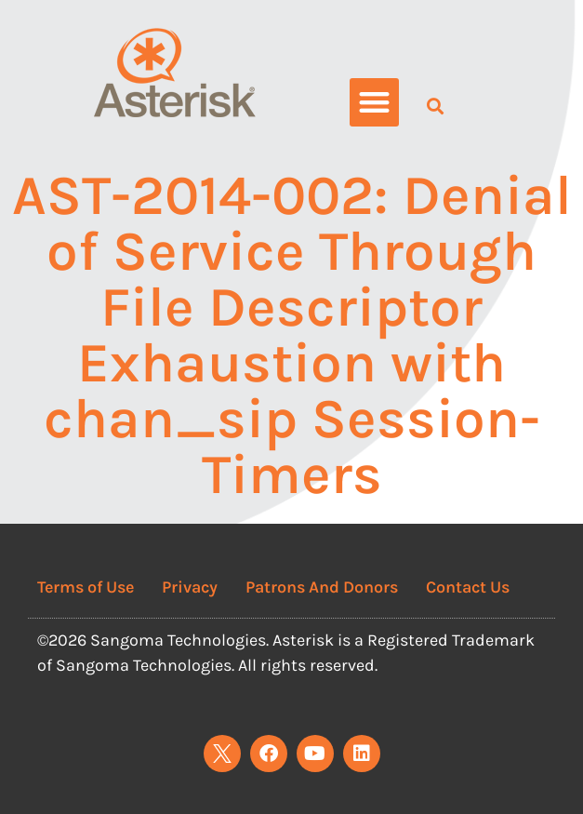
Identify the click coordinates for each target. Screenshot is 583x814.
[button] (374, 102)
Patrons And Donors (321, 587)
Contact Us (468, 587)
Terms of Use (85, 587)
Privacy (190, 587)
